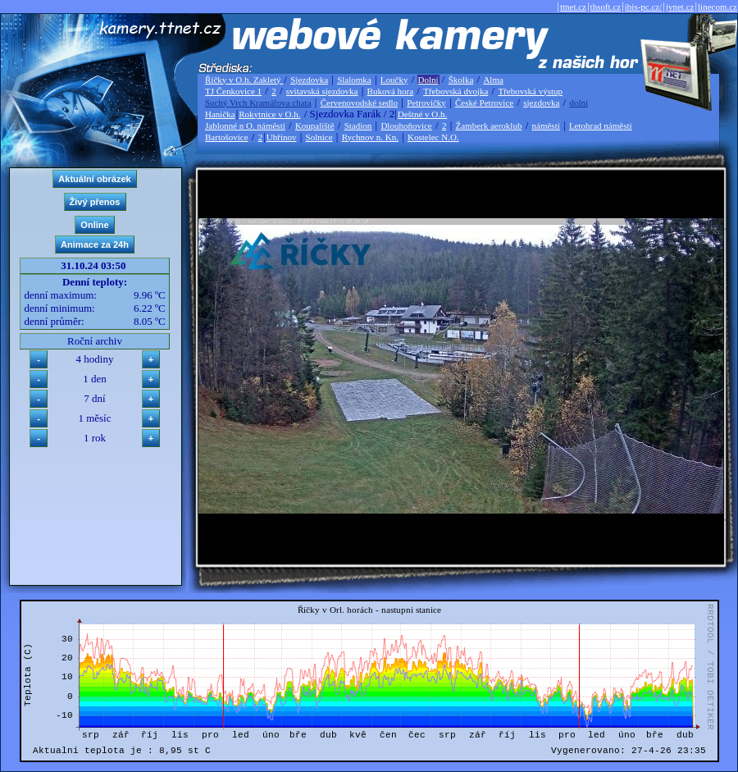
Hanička (220, 114)
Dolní (428, 80)
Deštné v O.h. (423, 114)
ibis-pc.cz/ (644, 6)
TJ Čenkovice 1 (233, 91)
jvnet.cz (680, 6)
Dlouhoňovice (405, 125)
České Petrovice (484, 102)
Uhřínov (281, 137)
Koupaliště (315, 125)
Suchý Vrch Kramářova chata (258, 102)
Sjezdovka (309, 80)
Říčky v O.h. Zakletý (244, 80)
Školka (461, 80)
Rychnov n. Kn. (370, 137)
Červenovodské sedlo (359, 102)
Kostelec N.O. (433, 137)
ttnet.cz (573, 6)
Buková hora (390, 91)
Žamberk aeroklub (488, 125)
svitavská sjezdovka (322, 91)
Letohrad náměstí (600, 125)
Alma (493, 80)
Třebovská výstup (530, 91)
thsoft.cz (606, 6)
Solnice (319, 137)
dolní (578, 102)
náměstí (546, 125)
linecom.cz (717, 6)
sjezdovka (541, 102)
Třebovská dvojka (455, 91)
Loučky (394, 80)
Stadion (358, 125)
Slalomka (354, 80)
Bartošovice (226, 137)
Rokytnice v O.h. (269, 114)
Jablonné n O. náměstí (245, 125)
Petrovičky (426, 102)
